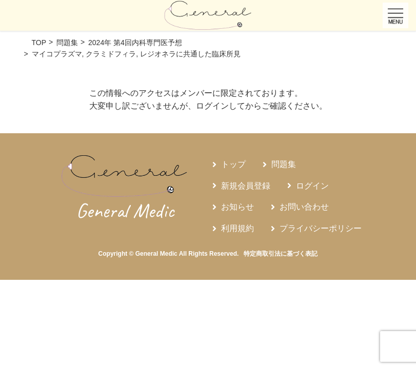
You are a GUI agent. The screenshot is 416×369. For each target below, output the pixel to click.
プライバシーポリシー (321, 228)
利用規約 (237, 228)
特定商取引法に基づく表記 (281, 253)
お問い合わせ (304, 206)
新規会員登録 (245, 185)
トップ (233, 164)
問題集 (283, 164)
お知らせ (237, 206)
